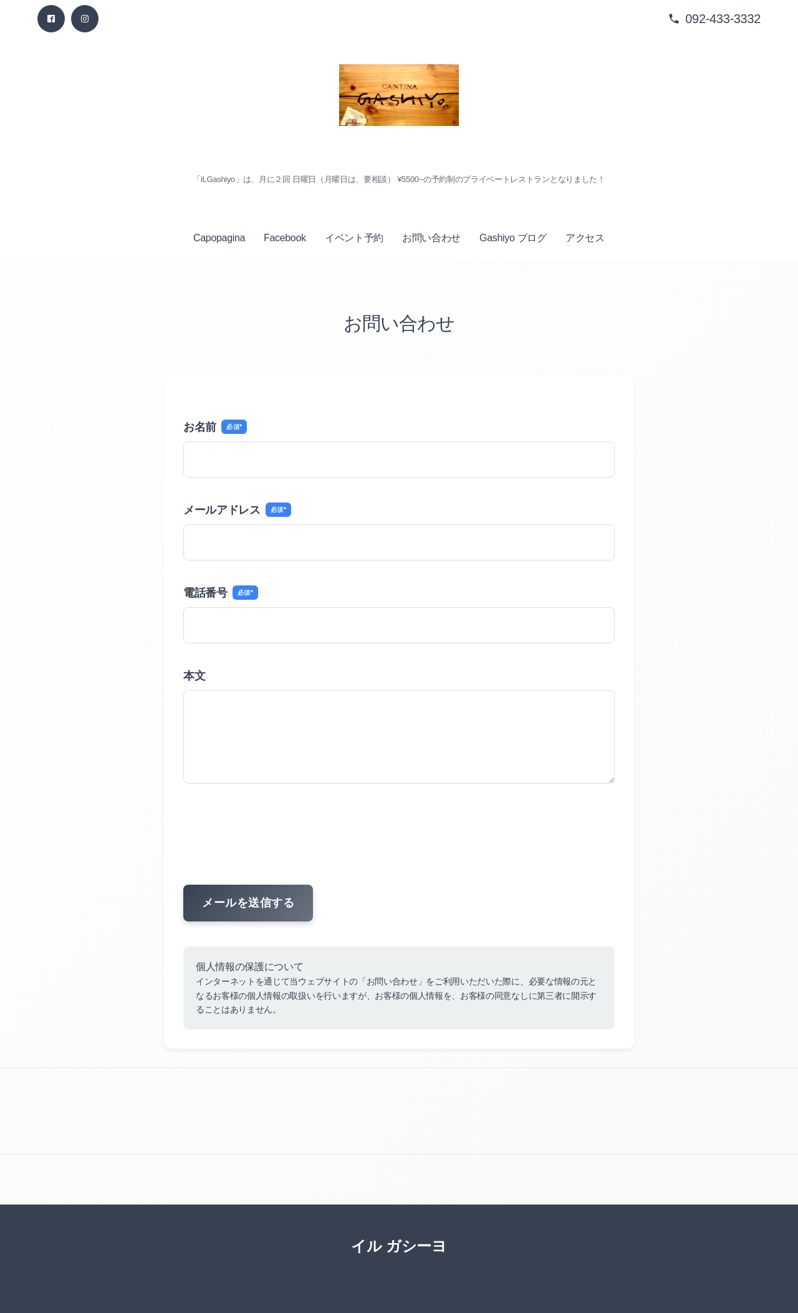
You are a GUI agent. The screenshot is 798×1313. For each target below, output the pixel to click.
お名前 (215, 427)
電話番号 (220, 592)
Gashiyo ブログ (513, 238)
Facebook (285, 238)
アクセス (585, 238)
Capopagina (219, 238)
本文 (194, 676)
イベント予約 (354, 238)
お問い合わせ (431, 238)
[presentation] (399, 825)
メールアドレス (237, 510)
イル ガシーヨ (398, 1246)
